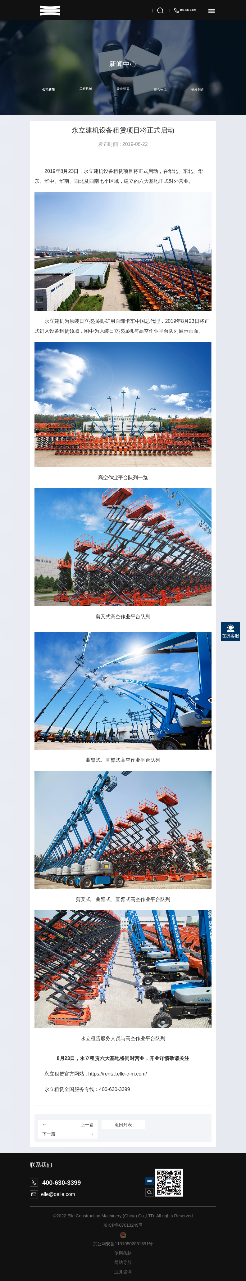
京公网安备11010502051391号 (123, 1243)
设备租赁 (123, 88)
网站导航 (123, 1262)
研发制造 (197, 89)
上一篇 (68, 1124)
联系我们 (41, 1165)
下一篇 (68, 1134)
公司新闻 (48, 89)
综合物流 (160, 89)
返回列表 (123, 1124)
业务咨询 (123, 1271)
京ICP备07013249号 (123, 1225)
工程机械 (86, 88)
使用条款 (123, 1253)
